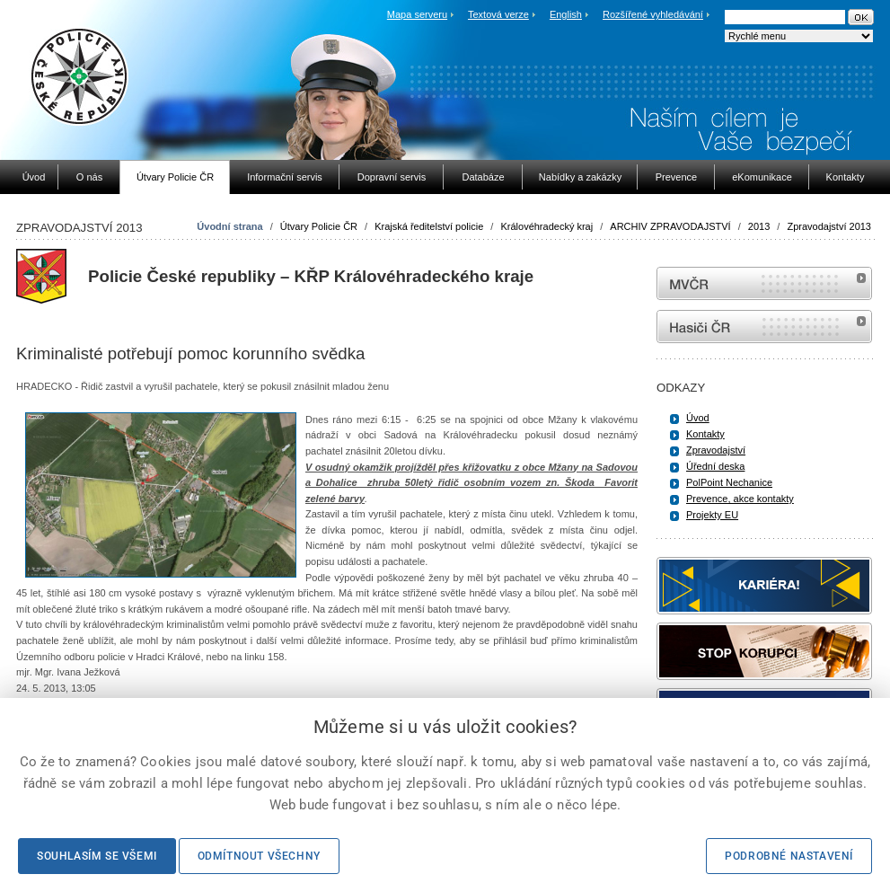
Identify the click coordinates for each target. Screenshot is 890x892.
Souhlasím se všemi (97, 856)
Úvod (697, 417)
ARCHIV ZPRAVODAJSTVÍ (670, 226)
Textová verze (498, 14)
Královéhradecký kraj (546, 226)
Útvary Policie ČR (318, 226)
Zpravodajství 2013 (829, 226)
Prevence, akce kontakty (740, 498)
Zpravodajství (715, 450)
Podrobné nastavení (789, 856)
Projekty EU (712, 514)
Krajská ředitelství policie (429, 226)
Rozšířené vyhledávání (653, 14)
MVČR (764, 283)
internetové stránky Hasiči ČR (764, 326)
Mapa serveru (417, 14)
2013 (759, 226)
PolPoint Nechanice (729, 482)
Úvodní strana (229, 226)
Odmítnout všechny (259, 856)
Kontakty (705, 433)
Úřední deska (715, 466)
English (566, 14)
